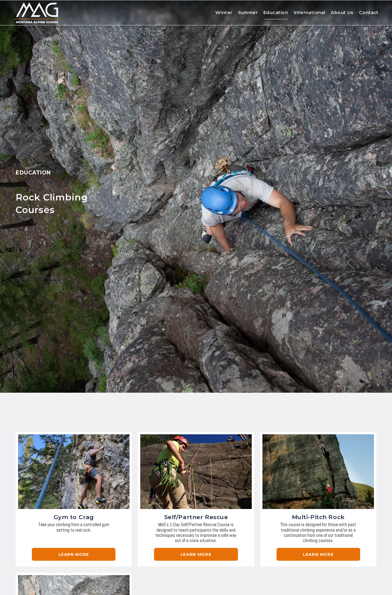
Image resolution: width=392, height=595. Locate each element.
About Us (340, 13)
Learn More (73, 554)
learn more (196, 554)
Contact (366, 13)
